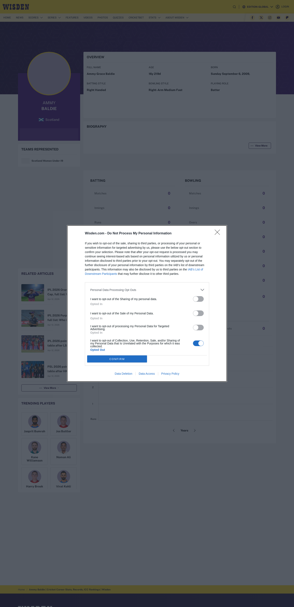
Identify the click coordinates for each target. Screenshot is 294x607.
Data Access (147, 373)
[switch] (198, 299)
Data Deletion (123, 373)
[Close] (219, 233)
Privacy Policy (170, 373)
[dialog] (147, 303)
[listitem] (147, 290)
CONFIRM (117, 358)
